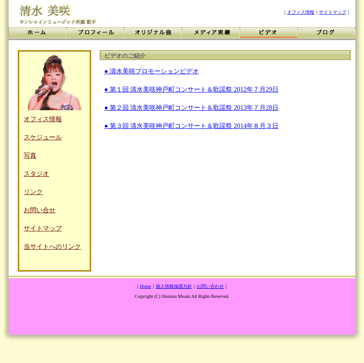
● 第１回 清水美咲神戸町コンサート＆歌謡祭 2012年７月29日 (191, 89)
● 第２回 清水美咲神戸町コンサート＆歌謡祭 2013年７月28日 (191, 107)
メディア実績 (211, 34)
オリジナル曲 (153, 34)
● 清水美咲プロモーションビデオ (151, 71)
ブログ (326, 34)
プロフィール (95, 34)
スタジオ (36, 173)
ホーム (37, 34)
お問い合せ (40, 210)
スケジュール (43, 137)
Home (145, 286)
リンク (33, 192)
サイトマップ (332, 12)
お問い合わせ (210, 286)
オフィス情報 (300, 12)
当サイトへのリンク (52, 246)
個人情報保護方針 (174, 286)
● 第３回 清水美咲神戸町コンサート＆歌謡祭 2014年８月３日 (191, 126)
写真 (30, 155)
